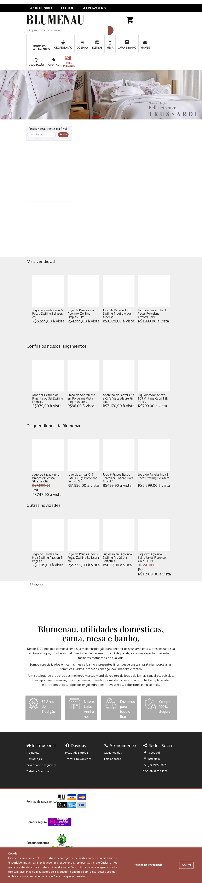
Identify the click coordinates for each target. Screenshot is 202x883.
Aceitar (186, 865)
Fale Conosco (112, 759)
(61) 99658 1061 (154, 765)
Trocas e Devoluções (78, 759)
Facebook (152, 753)
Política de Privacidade (148, 865)
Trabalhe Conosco (38, 771)
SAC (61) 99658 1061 (155, 771)
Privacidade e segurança (41, 765)
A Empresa (33, 753)
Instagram (151, 759)
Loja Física (67, 8)
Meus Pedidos (113, 753)
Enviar (63, 134)
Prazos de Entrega (76, 753)
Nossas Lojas (34, 759)
